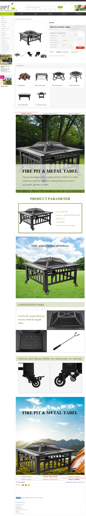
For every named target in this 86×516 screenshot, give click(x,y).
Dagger (16, 511)
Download (65, 40)
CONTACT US (79, 13)
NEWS (36, 13)
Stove (29, 9)
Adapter (60, 9)
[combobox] (44, 7)
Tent (40, 9)
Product (17, 19)
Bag (55, 9)
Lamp (50, 9)
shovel (16, 512)
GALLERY (50, 13)
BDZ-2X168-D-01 (19, 504)
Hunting (35, 9)
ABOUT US (64, 13)
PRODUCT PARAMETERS (58, 33)
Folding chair (18, 508)
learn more (62, 55)
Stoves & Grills (24, 19)
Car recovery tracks (19, 513)
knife (45, 9)
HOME (21, 13)
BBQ (29, 19)
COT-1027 (17, 505)
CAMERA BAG (18, 507)
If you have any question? (54, 55)
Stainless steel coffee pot (20, 509)
